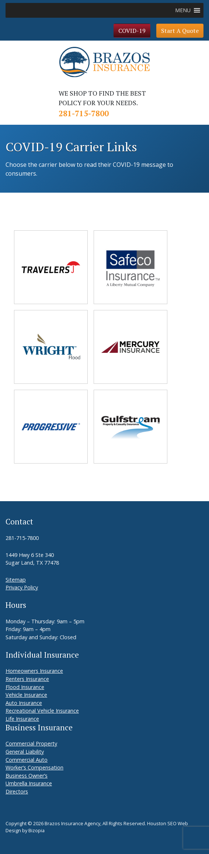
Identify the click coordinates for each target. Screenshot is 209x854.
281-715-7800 (84, 113)
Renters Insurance (27, 678)
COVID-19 (132, 31)
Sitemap (16, 579)
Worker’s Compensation (34, 767)
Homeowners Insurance (34, 670)
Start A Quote (180, 31)
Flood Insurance (25, 687)
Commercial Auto (27, 759)
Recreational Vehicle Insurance (42, 710)
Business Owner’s (27, 775)
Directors (17, 791)
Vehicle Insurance (26, 694)
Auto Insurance (24, 702)
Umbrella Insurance (29, 783)
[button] (183, 10)
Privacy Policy (22, 587)
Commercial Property (31, 743)
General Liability (25, 751)
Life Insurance (22, 718)
